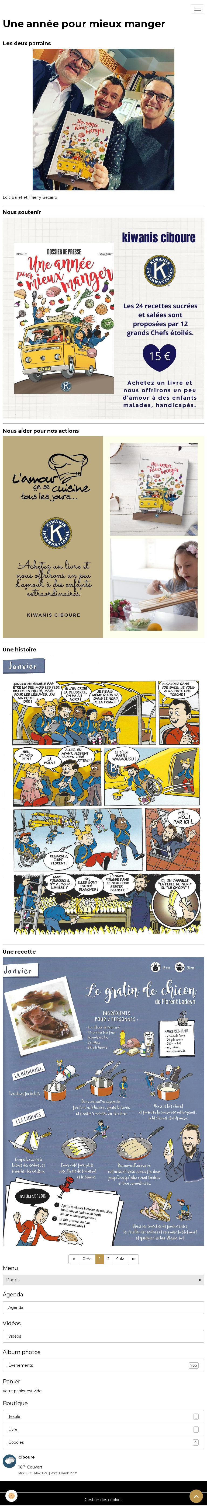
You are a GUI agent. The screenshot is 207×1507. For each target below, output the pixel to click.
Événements (103, 1365)
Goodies (103, 1442)
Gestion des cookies (103, 1499)
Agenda (15, 1307)
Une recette (19, 951)
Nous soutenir (22, 212)
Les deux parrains (27, 43)
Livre (103, 1429)
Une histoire (19, 649)
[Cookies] (11, 1496)
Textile (103, 1417)
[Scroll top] (196, 1496)
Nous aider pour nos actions (41, 431)
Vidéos (14, 1336)
